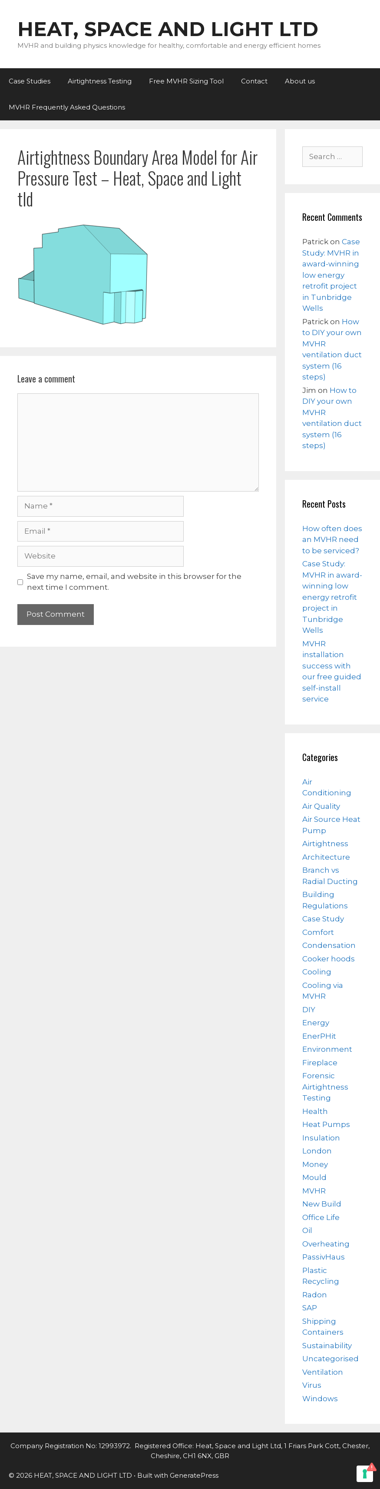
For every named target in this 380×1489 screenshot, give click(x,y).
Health (315, 1111)
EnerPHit (319, 1036)
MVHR (314, 1191)
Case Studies (29, 81)
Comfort (318, 932)
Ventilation (322, 1372)
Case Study (323, 918)
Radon (314, 1294)
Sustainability (327, 1345)
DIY (308, 1009)
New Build (321, 1204)
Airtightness (325, 843)
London (317, 1151)
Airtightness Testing (100, 81)
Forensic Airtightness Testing (325, 1086)
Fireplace (319, 1062)
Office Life (321, 1217)
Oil (307, 1230)
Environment (327, 1049)
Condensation (329, 945)
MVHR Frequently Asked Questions (67, 107)
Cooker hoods (328, 958)
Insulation (321, 1137)
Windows (320, 1398)
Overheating (326, 1244)
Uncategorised (330, 1358)
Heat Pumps (326, 1124)
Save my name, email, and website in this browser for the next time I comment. (134, 582)
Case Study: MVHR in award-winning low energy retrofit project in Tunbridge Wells (331, 274)
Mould (314, 1177)
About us (300, 81)
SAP (309, 1307)
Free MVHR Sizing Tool (186, 81)
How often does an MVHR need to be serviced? (332, 539)
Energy (315, 1022)
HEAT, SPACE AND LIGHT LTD (167, 29)
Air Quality (321, 806)
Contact (254, 81)
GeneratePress (194, 1475)
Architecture (326, 857)
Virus (311, 1385)
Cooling (316, 971)
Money (315, 1164)
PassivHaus (323, 1257)
